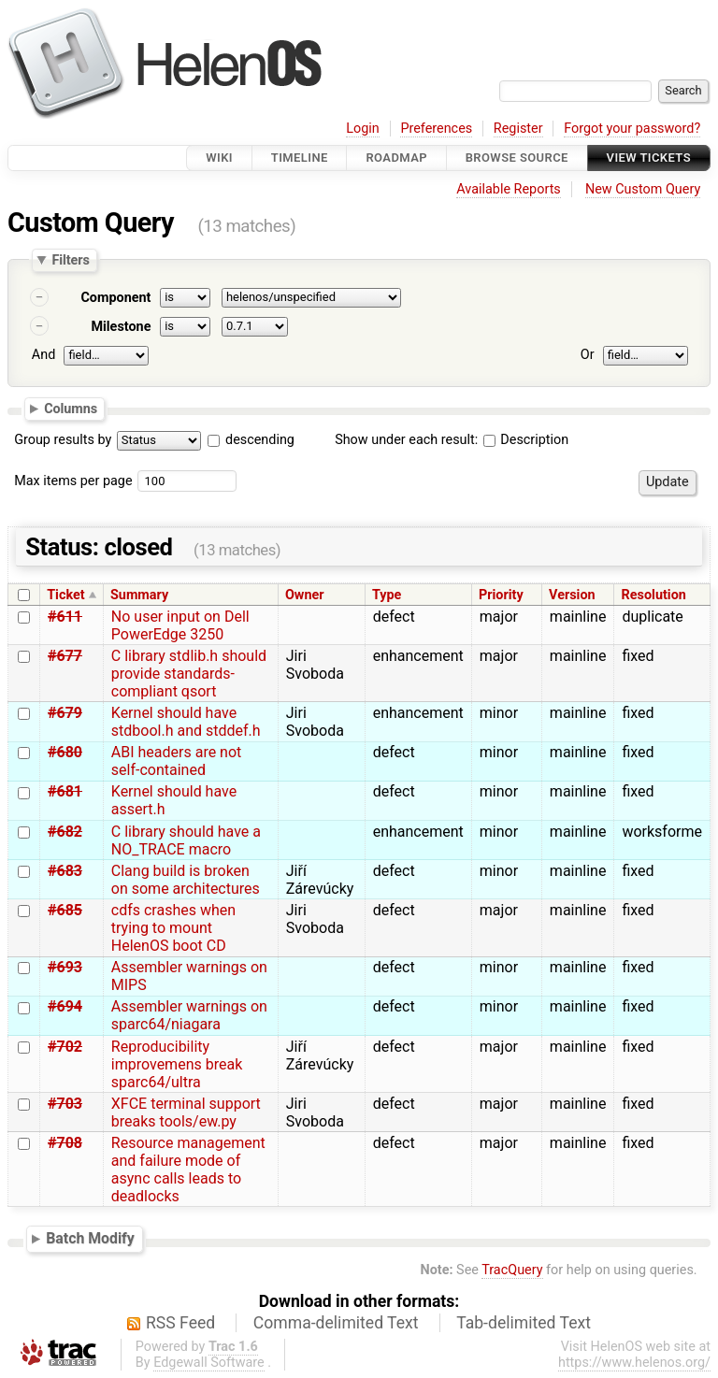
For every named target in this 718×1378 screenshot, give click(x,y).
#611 (65, 616)
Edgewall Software (209, 1363)
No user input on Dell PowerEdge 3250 (180, 625)
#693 (65, 967)
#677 (65, 656)
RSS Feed (180, 1322)
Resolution (654, 595)
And (43, 355)
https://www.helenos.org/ (634, 1363)
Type (386, 595)
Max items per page (73, 481)
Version (572, 595)
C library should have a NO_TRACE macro (186, 840)
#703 (65, 1103)
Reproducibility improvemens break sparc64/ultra (176, 1064)
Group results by (62, 440)
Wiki (219, 158)
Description (525, 440)
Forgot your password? (632, 128)
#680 (65, 752)
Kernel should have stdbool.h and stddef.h (186, 721)
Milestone (121, 327)
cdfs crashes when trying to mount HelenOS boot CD (173, 928)
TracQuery (511, 1270)
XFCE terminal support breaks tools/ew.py (186, 1112)
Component (115, 298)
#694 (65, 1006)
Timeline (299, 158)
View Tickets (649, 158)
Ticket (65, 595)
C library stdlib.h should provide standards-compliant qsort (188, 673)
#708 (65, 1143)
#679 (65, 713)
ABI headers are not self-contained (176, 761)
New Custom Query (642, 189)
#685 (65, 910)
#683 (65, 871)
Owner (304, 595)
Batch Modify (90, 1238)
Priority (501, 595)
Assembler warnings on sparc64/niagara (189, 1015)
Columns (70, 407)
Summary (139, 595)
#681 (65, 791)
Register (518, 128)
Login (363, 128)
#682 (65, 831)
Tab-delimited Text (523, 1322)
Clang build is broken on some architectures (185, 879)
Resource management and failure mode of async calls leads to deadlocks (188, 1169)
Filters (70, 259)
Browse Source (517, 158)
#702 (65, 1046)
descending (259, 440)
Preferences (436, 128)
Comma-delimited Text (336, 1322)
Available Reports (508, 189)
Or (588, 355)
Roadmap (396, 158)
